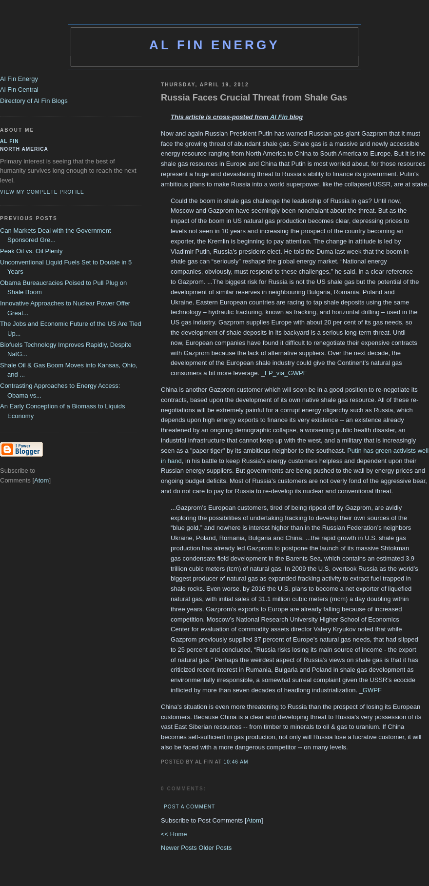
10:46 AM (236, 762)
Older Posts (215, 847)
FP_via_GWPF (286, 373)
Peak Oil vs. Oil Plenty (31, 251)
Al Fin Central (19, 89)
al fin (9, 141)
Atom (254, 820)
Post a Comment (189, 806)
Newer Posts (179, 847)
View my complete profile (42, 192)
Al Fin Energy (214, 45)
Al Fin (279, 117)
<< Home (174, 834)
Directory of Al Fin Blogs (34, 100)
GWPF (372, 690)
